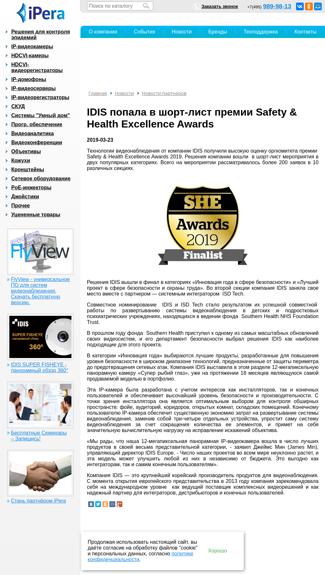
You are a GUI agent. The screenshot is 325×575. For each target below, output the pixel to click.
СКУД (18, 106)
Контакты (305, 31)
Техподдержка (261, 31)
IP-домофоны (28, 79)
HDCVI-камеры (30, 55)
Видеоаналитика (32, 133)
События (144, 31)
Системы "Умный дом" (40, 115)
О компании (103, 31)
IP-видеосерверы (33, 88)
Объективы (26, 151)
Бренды (217, 31)
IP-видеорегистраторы (40, 97)
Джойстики (25, 196)
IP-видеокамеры (32, 46)
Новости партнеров (164, 93)
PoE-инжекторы (31, 187)
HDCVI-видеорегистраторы (37, 67)
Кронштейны (27, 169)
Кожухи (20, 160)
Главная (97, 93)
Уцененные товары (35, 214)
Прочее (20, 205)
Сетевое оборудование (40, 178)
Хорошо (217, 550)
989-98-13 (277, 6)
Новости (182, 31)
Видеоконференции (36, 142)
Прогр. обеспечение (36, 124)
